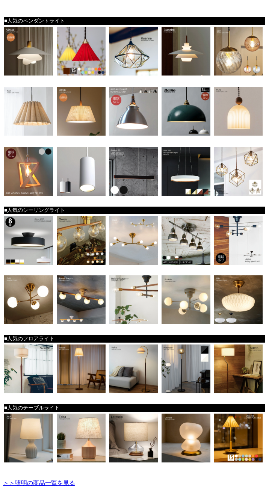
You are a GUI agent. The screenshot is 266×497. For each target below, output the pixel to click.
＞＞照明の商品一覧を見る (39, 483)
